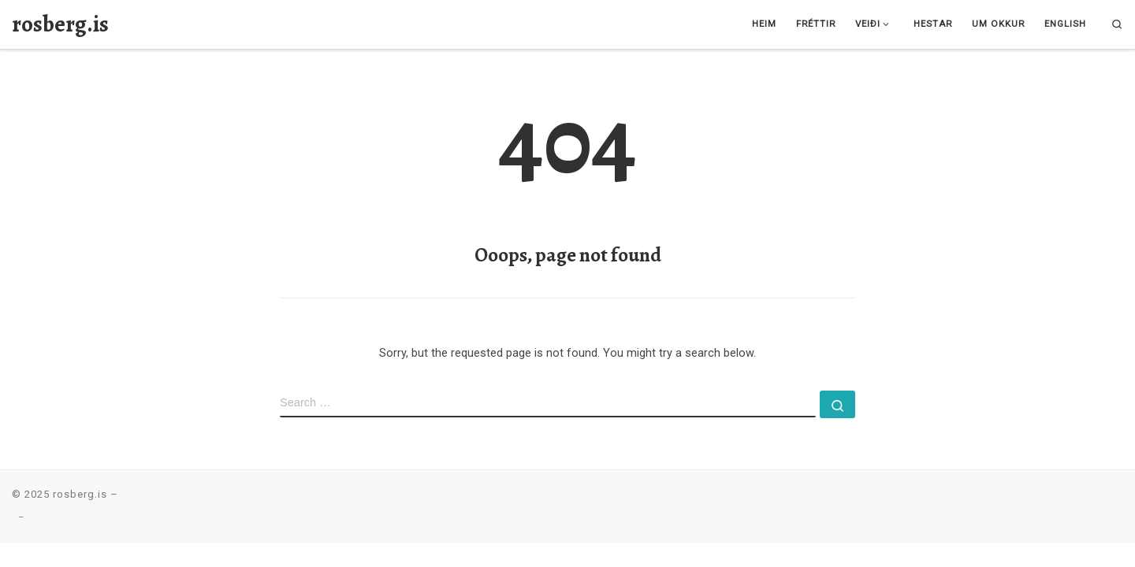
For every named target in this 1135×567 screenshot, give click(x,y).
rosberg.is (80, 494)
